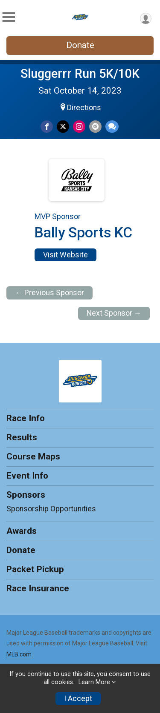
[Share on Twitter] (63, 126)
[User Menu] (145, 18)
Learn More (94, 682)
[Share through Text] (112, 126)
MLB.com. (19, 654)
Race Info (25, 418)
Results (21, 437)
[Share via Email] (95, 126)
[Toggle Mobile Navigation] (8, 17)
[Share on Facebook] (47, 126)
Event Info (27, 476)
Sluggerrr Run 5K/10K (80, 73)
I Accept (78, 698)
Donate (80, 45)
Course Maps (33, 456)
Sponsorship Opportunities (51, 509)
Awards (21, 531)
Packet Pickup (35, 569)
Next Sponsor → (114, 313)
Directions (84, 107)
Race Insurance (37, 588)
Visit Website (65, 255)
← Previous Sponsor (49, 292)
